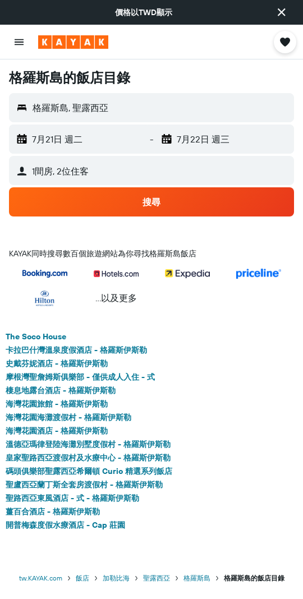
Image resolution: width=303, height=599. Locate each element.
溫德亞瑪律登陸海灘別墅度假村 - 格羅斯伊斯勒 (88, 444)
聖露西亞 (156, 578)
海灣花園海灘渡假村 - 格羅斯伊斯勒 (68, 417)
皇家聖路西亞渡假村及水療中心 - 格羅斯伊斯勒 (88, 458)
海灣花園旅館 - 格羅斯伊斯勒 (57, 404)
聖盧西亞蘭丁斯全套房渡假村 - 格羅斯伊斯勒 (84, 485)
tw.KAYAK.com (40, 578)
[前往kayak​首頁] (73, 42)
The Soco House (36, 336)
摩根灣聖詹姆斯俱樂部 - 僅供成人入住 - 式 (80, 377)
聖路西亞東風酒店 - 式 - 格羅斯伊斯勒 (72, 498)
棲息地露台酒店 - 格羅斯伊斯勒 (61, 390)
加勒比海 (116, 578)
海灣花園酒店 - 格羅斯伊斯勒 (57, 431)
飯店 (82, 578)
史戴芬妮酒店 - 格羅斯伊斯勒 (57, 363)
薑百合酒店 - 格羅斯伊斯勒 (53, 511)
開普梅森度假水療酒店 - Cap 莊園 (65, 525)
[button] (282, 12)
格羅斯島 (196, 578)
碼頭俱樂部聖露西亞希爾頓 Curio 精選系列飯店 (89, 471)
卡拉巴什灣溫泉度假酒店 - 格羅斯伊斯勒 (76, 350)
